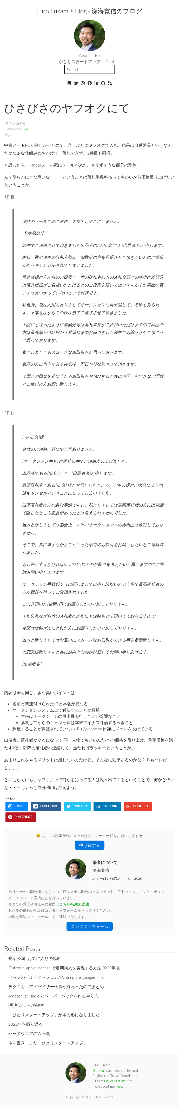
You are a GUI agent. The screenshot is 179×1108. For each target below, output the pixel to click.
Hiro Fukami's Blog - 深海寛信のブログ (89, 11)
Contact (112, 61)
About (84, 55)
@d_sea (98, 1070)
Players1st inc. (115, 1081)
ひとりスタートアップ (80, 61)
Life (25, 129)
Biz (97, 55)
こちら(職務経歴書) (74, 904)
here (118, 1086)
